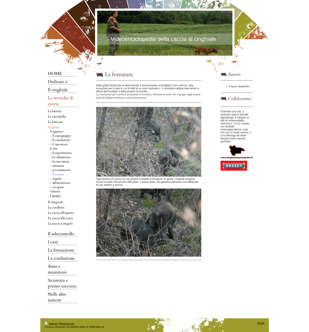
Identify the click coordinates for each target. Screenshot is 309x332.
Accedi (260, 323)
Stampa (51, 323)
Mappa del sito (66, 323)
